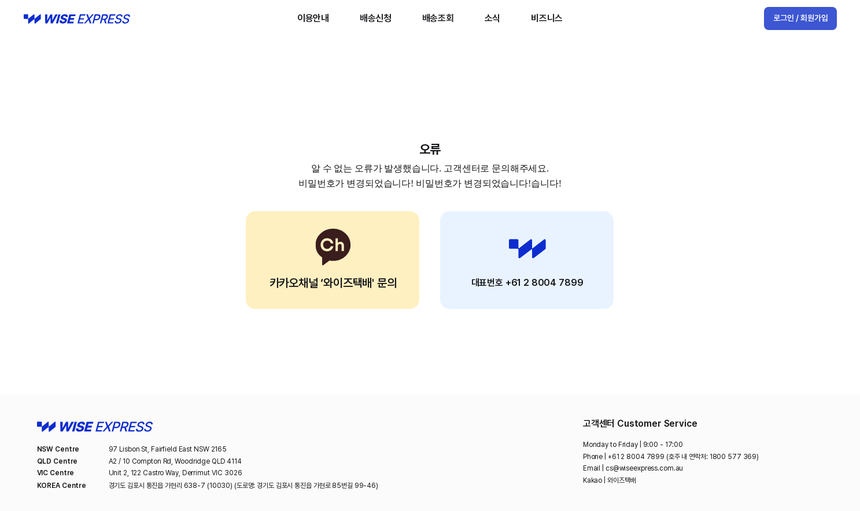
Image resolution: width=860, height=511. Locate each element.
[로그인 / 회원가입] (800, 18)
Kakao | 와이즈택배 (609, 480)
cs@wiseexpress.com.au (644, 468)
